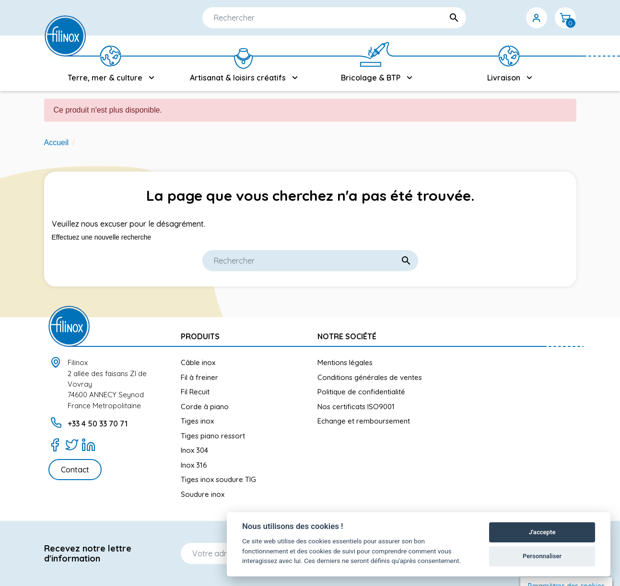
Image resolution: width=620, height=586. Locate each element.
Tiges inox (197, 420)
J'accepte (542, 532)
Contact (75, 469)
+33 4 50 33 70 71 (98, 423)
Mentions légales (345, 362)
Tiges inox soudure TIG (218, 479)
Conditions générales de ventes (369, 377)
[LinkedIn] (88, 444)
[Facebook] (54, 444)
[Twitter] (71, 444)
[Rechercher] (305, 17)
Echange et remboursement (363, 420)
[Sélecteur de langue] (479, 17)
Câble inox (198, 362)
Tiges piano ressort (213, 435)
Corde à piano (205, 406)
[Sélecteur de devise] (507, 17)
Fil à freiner (199, 377)
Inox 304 (194, 450)
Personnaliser (542, 556)
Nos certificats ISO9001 (356, 406)
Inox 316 (194, 465)
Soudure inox (202, 494)
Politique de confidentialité (361, 391)
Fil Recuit (195, 391)
